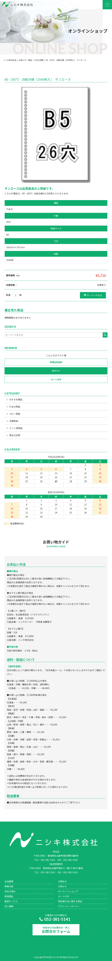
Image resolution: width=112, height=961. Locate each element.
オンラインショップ (68, 891)
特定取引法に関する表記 (70, 901)
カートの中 (56, 379)
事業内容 (9, 886)
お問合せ (62, 881)
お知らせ (62, 886)
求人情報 (9, 906)
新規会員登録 (56, 362)
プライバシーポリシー (69, 906)
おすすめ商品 (15, 399)
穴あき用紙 (14, 406)
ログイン (56, 370)
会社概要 (9, 881)
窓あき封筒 (14, 435)
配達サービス (11, 901)
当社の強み (10, 891)
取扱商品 (9, 896)
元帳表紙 (13, 420)
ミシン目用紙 (15, 428)
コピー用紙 (14, 413)
